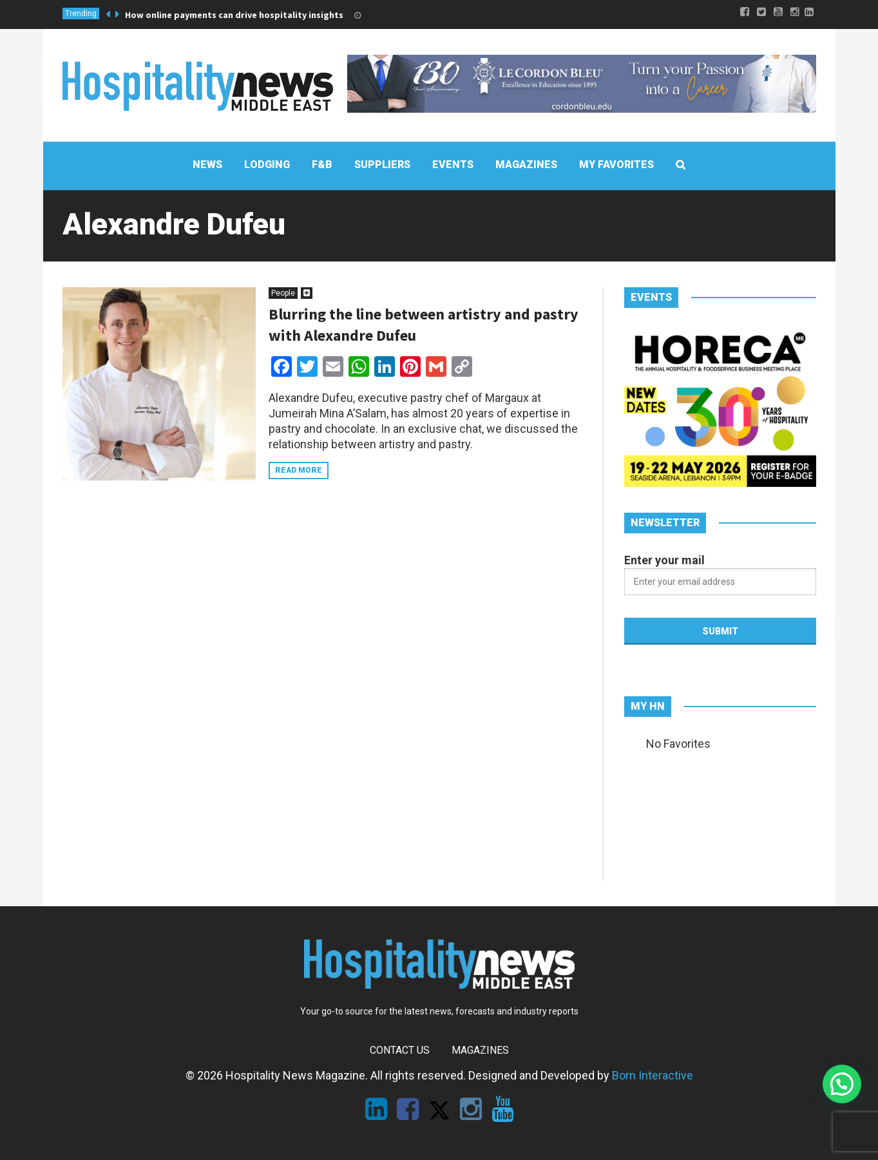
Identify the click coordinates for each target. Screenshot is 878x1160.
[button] (842, 1084)
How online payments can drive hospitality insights (234, 15)
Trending (81, 13)
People (283, 293)
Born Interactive (652, 1075)
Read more (298, 470)
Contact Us (400, 1050)
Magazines (480, 1050)
